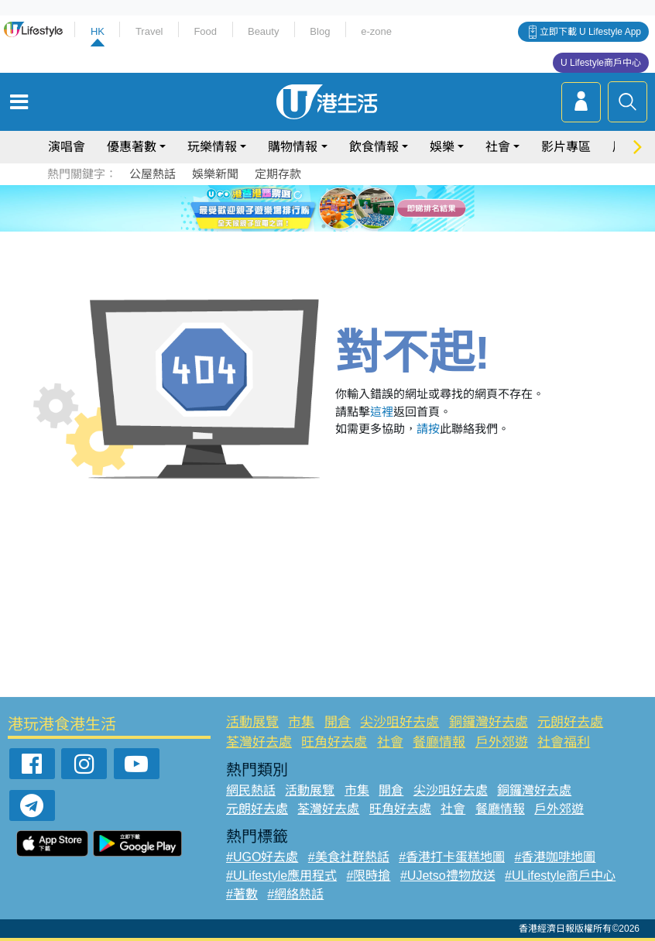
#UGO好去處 (262, 857)
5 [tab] (354, 207)
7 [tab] (323, 226)
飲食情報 (374, 146)
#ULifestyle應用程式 (281, 875)
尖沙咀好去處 (399, 722)
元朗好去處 (570, 722)
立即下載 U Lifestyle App (590, 31)
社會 (497, 146)
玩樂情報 (212, 146)
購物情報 (292, 146)
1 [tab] (292, 207)
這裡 (381, 411)
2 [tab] (308, 207)
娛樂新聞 (215, 173)
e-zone (376, 31)
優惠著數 (131, 146)
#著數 (242, 894)
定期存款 (278, 173)
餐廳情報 (439, 742)
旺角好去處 (334, 742)
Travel (149, 31)
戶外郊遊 (501, 742)
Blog (320, 31)
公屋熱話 (152, 173)
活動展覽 (252, 722)
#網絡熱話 (295, 894)
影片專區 (566, 146)
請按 (428, 428)
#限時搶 (369, 875)
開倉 (337, 722)
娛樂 (442, 146)
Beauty (263, 31)
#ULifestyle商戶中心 (560, 875)
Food (205, 31)
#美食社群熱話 (348, 857)
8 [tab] (339, 226)
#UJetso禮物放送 (448, 875)
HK (98, 31)
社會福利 (563, 742)
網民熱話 (251, 790)
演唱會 (66, 146)
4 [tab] (339, 207)
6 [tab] (370, 207)
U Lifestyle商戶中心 (601, 62)
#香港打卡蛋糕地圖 (452, 857)
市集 (301, 722)
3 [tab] (323, 207)
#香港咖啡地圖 (555, 857)
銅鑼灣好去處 (488, 722)
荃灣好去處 (259, 742)
